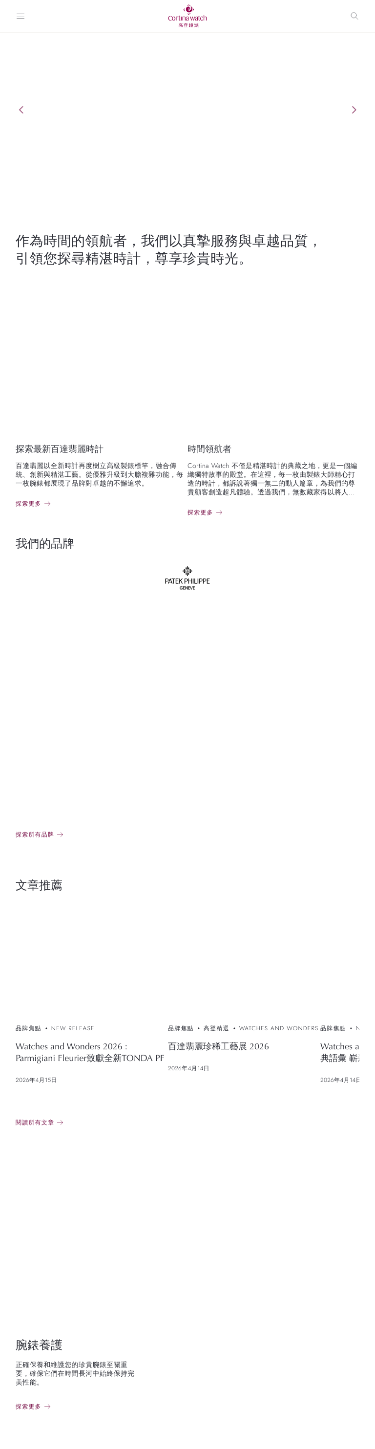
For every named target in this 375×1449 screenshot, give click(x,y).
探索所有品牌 (35, 834)
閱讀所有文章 (35, 1122)
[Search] (354, 16)
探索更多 (29, 503)
